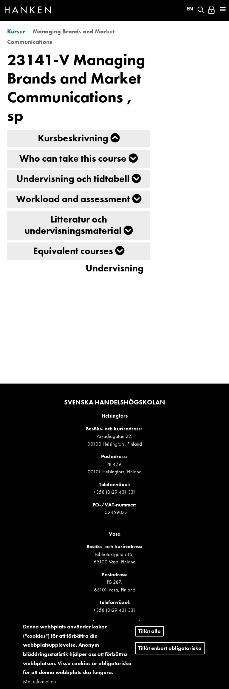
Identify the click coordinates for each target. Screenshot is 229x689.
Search (200, 9)
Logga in (211, 10)
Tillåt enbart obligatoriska (170, 653)
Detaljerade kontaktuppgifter (114, 622)
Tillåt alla (149, 636)
